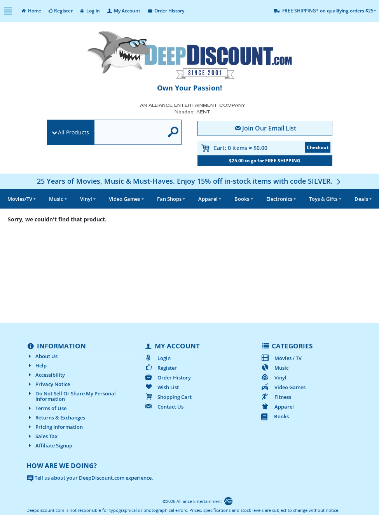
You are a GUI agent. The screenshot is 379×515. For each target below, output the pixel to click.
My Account (123, 10)
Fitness (276, 396)
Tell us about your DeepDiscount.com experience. (89, 477)
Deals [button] (361, 198)
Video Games (283, 387)
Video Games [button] (124, 198)
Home (30, 10)
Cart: (240, 147)
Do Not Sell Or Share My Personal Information (71, 396)
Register (60, 10)
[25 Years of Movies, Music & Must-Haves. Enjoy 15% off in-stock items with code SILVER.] (189, 181)
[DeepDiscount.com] (190, 55)
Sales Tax (42, 436)
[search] (129, 132)
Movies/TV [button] (19, 198)
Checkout (317, 147)
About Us (42, 356)
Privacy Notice (48, 384)
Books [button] (241, 198)
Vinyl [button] (86, 198)
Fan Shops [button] (169, 198)
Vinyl (273, 377)
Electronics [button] (279, 198)
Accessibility (45, 375)
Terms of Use (46, 408)
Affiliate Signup (49, 445)
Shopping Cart (168, 396)
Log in (89, 10)
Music (274, 367)
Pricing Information (54, 427)
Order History (165, 10)
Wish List (161, 387)
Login (157, 358)
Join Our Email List (264, 128)
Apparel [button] (208, 198)
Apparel (277, 406)
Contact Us (163, 406)
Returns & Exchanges (55, 417)
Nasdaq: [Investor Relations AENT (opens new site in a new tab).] (193, 112)
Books (275, 416)
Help (36, 365)
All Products (73, 132)
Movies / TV (281, 358)
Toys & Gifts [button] (323, 198)
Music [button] (56, 198)
